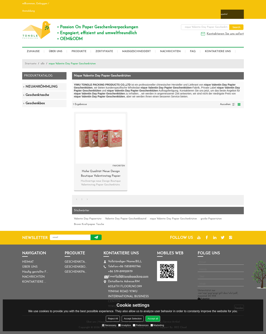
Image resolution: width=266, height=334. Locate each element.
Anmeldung (28, 11)
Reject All (113, 318)
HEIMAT (28, 261)
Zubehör (204, 298)
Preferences (141, 325)
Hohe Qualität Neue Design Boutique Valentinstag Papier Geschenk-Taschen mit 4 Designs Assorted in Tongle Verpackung (100, 174)
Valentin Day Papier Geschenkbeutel (125, 218)
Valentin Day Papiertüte (87, 218)
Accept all (153, 318)
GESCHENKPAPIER (76, 271)
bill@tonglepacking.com (132, 276)
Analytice (124, 325)
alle (43, 63)
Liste (234, 104)
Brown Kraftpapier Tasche (89, 224)
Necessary (109, 325)
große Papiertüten (211, 218)
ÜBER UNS (55, 51)
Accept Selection (133, 318)
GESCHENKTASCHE (76, 261)
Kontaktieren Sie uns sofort (225, 33)
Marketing (157, 325)
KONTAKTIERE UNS (218, 51)
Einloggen (41, 3)
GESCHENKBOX (76, 266)
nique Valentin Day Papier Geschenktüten (173, 218)
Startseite (30, 63)
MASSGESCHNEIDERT (136, 51)
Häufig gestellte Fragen (35, 271)
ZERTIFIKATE (104, 51)
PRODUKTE (78, 51)
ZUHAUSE (33, 51)
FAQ (193, 51)
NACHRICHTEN (170, 51)
